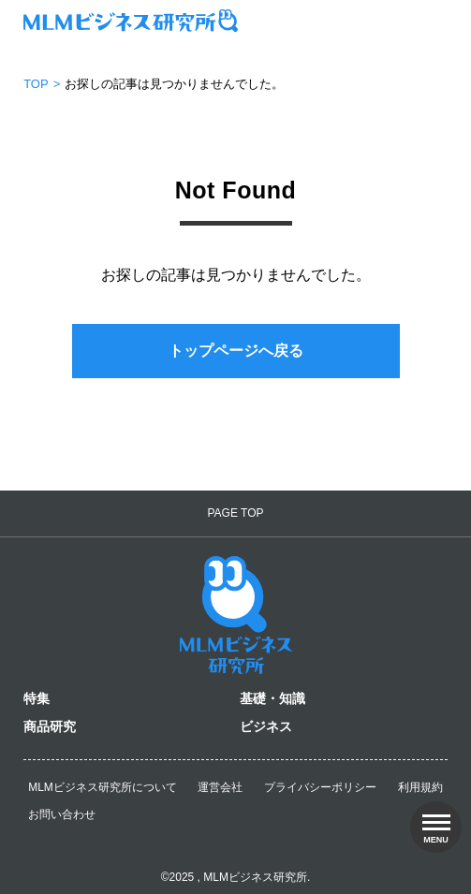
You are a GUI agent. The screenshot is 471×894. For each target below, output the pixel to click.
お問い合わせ (62, 814)
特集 (36, 698)
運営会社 (220, 787)
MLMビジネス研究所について (102, 787)
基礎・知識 (272, 698)
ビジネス (266, 726)
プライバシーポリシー (320, 787)
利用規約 (420, 787)
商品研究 (49, 726)
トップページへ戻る (236, 351)
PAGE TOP (235, 513)
